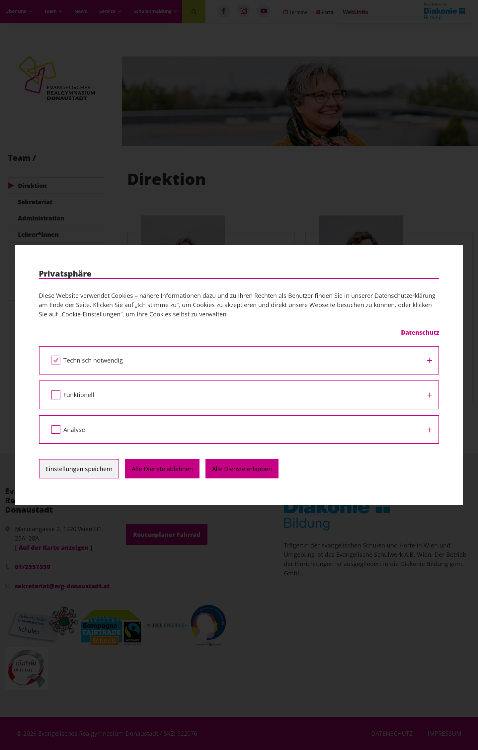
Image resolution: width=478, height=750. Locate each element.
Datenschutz (420, 332)
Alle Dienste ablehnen (162, 469)
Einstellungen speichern (79, 469)
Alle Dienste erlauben (242, 469)
